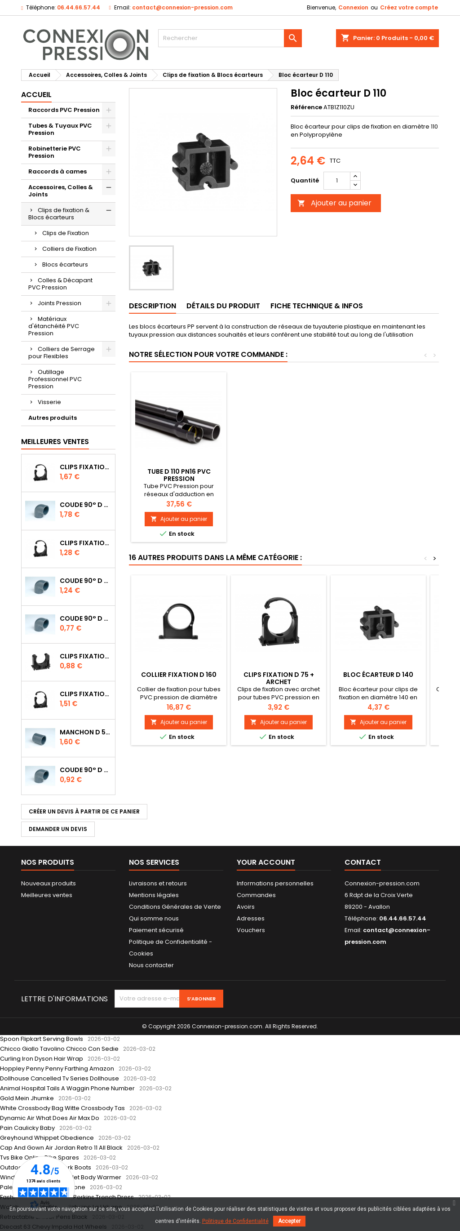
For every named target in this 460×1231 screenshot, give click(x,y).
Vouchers (251, 930)
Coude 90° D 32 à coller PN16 (85, 580)
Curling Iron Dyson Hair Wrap (41, 1058)
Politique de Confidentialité (235, 1221)
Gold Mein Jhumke (27, 1098)
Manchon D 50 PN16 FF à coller (85, 732)
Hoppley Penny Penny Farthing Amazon (57, 1068)
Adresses (251, 918)
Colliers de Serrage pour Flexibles (61, 352)
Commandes (256, 895)
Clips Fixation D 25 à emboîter (85, 656)
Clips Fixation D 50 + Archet (85, 467)
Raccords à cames (57, 171)
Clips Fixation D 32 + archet (85, 543)
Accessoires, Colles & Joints (60, 191)
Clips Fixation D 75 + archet (278, 678)
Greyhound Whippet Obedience (47, 1137)
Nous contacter (151, 965)
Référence (306, 107)
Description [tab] (152, 306)
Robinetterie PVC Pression (54, 152)
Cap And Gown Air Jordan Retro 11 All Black (61, 1147)
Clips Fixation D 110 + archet (179, 475)
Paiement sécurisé (156, 930)
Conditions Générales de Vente (175, 906)
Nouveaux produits (48, 883)
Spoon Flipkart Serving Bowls (41, 1039)
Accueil (36, 94)
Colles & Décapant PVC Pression (60, 284)
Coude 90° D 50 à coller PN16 (85, 504)
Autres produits (52, 417)
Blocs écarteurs (65, 264)
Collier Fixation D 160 (179, 674)
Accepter (289, 1221)
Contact (363, 862)
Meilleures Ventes (55, 441)
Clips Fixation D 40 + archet (85, 694)
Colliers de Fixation (69, 248)
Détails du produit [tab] (223, 306)
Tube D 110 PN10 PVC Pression (278, 475)
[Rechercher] (230, 38)
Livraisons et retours (158, 883)
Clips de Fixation (65, 233)
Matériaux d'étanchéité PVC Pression (53, 326)
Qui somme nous (154, 918)
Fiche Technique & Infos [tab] (316, 306)
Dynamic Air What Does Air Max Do (49, 1118)
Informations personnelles (275, 883)
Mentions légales (154, 895)
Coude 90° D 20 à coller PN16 (85, 618)
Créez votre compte (409, 7)
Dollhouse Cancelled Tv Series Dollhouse (59, 1078)
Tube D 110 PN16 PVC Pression (378, 475)
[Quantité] (336, 181)
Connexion (353, 7)
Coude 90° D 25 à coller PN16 (85, 769)
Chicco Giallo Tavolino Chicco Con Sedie (59, 1048)
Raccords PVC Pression (64, 110)
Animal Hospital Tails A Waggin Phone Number (67, 1088)
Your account (266, 862)
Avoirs (246, 906)
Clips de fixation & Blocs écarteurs (58, 214)
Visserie (49, 402)
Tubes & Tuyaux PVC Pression (60, 129)
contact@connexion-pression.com (182, 7)
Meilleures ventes (46, 895)
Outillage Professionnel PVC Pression (55, 379)
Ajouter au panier (334, 203)
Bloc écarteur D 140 (378, 674)
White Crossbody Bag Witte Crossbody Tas (62, 1108)
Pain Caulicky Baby (27, 1128)
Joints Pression (59, 303)
